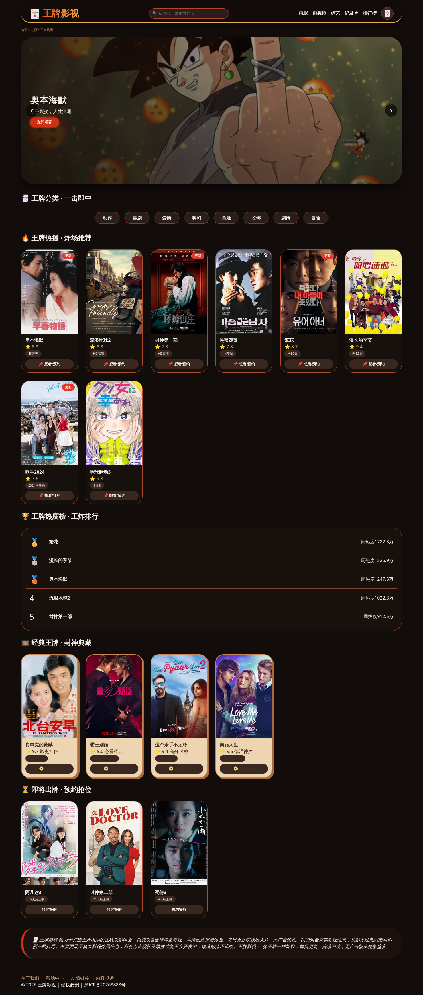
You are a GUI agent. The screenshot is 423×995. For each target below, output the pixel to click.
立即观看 (44, 122)
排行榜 (370, 13)
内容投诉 (105, 978)
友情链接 (80, 978)
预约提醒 (49, 909)
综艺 (335, 13)
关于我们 (30, 978)
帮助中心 (55, 978)
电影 (303, 13)
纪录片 (351, 13)
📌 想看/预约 (49, 364)
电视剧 (319, 13)
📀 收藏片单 (49, 768)
